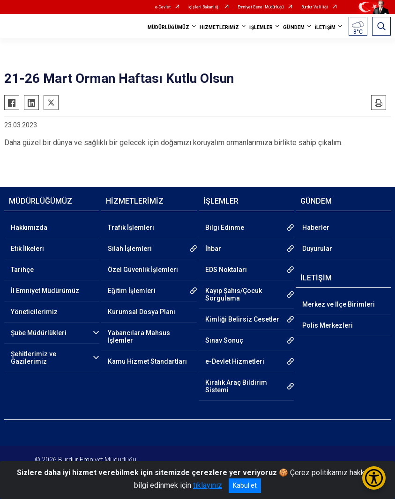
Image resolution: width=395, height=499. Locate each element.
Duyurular (317, 248)
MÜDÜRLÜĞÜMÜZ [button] (168, 27)
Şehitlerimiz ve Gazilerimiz (33, 357)
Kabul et (245, 485)
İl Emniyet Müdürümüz (45, 290)
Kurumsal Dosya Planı (141, 312)
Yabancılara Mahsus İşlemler (139, 336)
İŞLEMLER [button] (261, 27)
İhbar (213, 248)
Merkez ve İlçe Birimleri (338, 304)
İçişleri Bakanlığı (204, 7)
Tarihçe (22, 269)
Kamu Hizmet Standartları (147, 361)
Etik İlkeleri (27, 248)
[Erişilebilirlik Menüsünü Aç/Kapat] (374, 478)
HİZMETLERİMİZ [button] (219, 27)
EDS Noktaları (226, 269)
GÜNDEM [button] (294, 27)
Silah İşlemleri (130, 248)
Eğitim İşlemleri (132, 290)
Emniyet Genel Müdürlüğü (260, 7)
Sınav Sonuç (224, 340)
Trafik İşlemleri (131, 227)
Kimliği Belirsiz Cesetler (242, 319)
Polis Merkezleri (327, 325)
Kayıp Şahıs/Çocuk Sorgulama (233, 294)
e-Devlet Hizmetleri (234, 361)
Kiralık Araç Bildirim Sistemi (236, 386)
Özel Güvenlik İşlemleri (143, 269)
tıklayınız (207, 485)
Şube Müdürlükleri (39, 333)
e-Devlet (163, 7)
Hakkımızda (29, 227)
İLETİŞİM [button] (325, 27)
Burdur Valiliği (314, 7)
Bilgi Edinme (224, 227)
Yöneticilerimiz (34, 312)
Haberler (315, 227)
